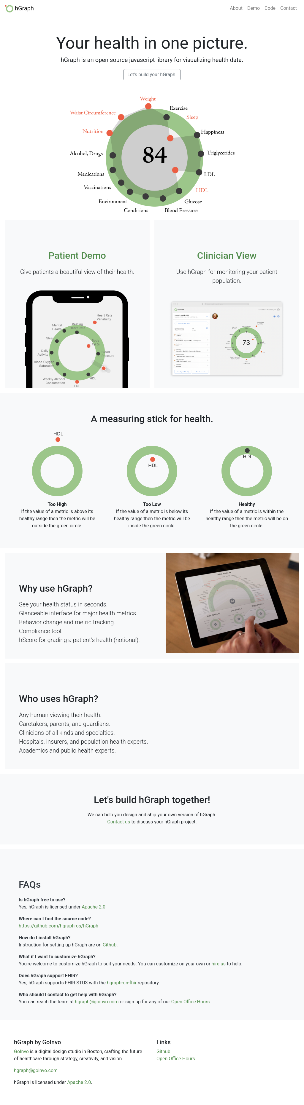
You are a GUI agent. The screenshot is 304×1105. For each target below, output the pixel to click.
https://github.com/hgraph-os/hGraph (58, 926)
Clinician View (227, 255)
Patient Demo (77, 255)
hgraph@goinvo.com (96, 1002)
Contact (288, 8)
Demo (253, 8)
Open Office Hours (190, 1002)
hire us (219, 964)
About (236, 8)
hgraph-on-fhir (122, 983)
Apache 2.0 (93, 907)
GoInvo (21, 1051)
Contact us (118, 822)
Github (110, 945)
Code (270, 8)
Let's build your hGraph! (152, 74)
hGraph (19, 8)
